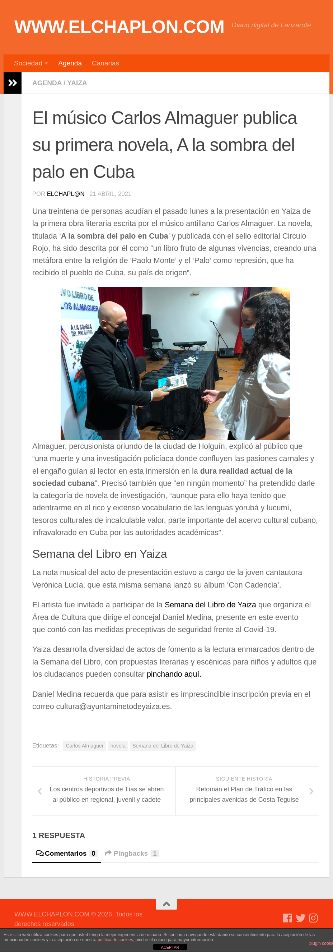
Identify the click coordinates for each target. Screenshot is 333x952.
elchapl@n (66, 193)
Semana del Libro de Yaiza (210, 605)
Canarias (105, 63)
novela (118, 746)
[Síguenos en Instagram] (314, 918)
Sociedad (28, 63)
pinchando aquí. (174, 674)
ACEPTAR (170, 947)
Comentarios (67, 853)
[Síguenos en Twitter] (301, 918)
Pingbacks (132, 853)
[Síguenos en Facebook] (288, 918)
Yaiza (77, 83)
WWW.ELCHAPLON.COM (119, 27)
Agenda (70, 63)
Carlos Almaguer (84, 746)
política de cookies (115, 939)
